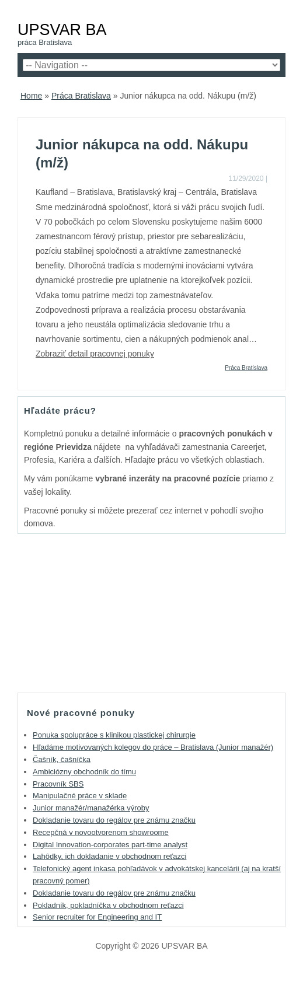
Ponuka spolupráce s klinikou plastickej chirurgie (114, 735)
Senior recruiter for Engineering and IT (97, 917)
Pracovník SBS (58, 784)
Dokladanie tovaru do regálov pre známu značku (114, 820)
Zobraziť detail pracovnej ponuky (95, 353)
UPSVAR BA (62, 29)
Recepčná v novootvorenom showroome (101, 832)
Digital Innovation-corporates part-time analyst (110, 844)
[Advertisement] (151, 613)
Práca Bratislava (81, 95)
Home (31, 95)
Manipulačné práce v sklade (80, 795)
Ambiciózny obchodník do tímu (84, 771)
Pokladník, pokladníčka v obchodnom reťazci (108, 905)
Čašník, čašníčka (61, 759)
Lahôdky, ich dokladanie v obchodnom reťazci (109, 856)
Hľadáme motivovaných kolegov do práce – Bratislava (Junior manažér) (153, 747)
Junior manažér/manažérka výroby (91, 807)
